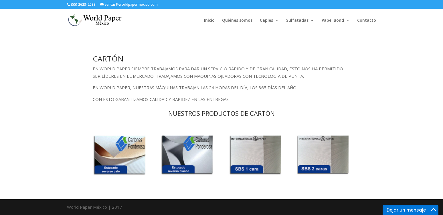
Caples (266, 20)
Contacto (366, 20)
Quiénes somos (237, 20)
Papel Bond (333, 20)
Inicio (209, 20)
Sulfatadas (297, 20)
